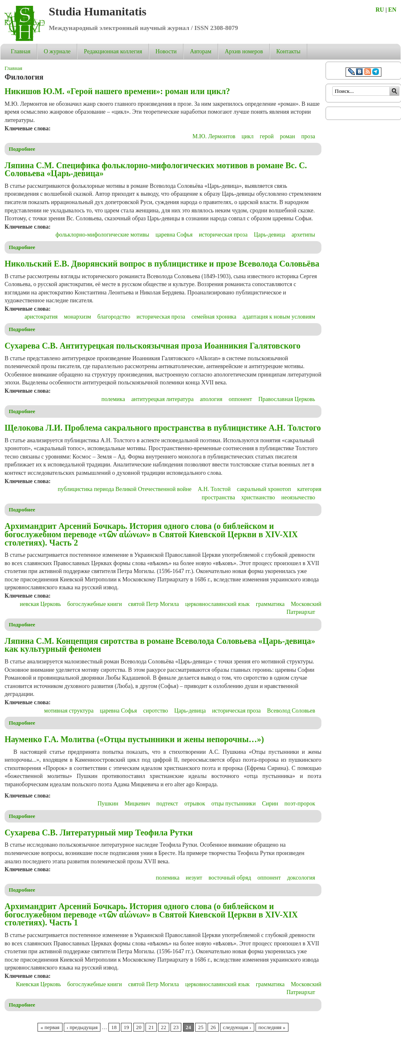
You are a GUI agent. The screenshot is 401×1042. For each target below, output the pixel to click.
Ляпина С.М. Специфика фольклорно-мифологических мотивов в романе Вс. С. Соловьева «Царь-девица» (156, 169)
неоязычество (298, 497)
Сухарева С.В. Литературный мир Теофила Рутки (99, 832)
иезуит (193, 878)
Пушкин (108, 803)
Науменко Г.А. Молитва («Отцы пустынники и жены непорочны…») (134, 739)
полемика (113, 399)
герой (266, 136)
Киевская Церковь (38, 984)
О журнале (57, 51)
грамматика (270, 604)
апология (211, 399)
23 (176, 1027)
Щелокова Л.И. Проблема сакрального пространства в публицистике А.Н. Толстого (163, 427)
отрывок (194, 803)
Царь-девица (270, 235)
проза (308, 136)
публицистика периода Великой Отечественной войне (125, 489)
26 (213, 1027)
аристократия (41, 317)
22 (163, 1027)
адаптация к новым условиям (279, 317)
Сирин (270, 803)
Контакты (288, 51)
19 (126, 1027)
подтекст (167, 803)
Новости (166, 51)
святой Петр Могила (153, 604)
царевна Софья (174, 235)
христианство (258, 497)
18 (114, 1027)
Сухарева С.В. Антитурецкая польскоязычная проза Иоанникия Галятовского (153, 345)
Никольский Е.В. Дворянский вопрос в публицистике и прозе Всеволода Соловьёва (162, 263)
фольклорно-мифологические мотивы (102, 235)
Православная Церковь (286, 399)
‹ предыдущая (82, 1027)
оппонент (240, 399)
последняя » (272, 1027)
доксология (301, 878)
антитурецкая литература (162, 399)
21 (151, 1027)
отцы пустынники (233, 803)
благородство (113, 317)
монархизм (77, 317)
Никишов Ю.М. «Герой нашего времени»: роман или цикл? (117, 91)
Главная (20, 51)
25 (200, 1027)
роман (287, 136)
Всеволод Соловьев (291, 711)
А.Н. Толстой (214, 489)
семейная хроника (213, 317)
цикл (248, 136)
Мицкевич (137, 803)
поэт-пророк (299, 803)
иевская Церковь (40, 604)
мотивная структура (69, 711)
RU (380, 10)
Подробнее (22, 149)
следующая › (237, 1027)
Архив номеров (244, 51)
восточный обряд (229, 878)
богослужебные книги (94, 604)
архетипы (303, 235)
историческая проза (223, 235)
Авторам (200, 51)
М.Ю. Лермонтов (214, 136)
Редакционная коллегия (113, 51)
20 (139, 1027)
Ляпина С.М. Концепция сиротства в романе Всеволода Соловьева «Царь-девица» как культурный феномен (160, 645)
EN (392, 10)
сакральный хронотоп (264, 489)
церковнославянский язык (217, 604)
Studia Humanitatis (97, 11)
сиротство (155, 711)
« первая (49, 1027)
